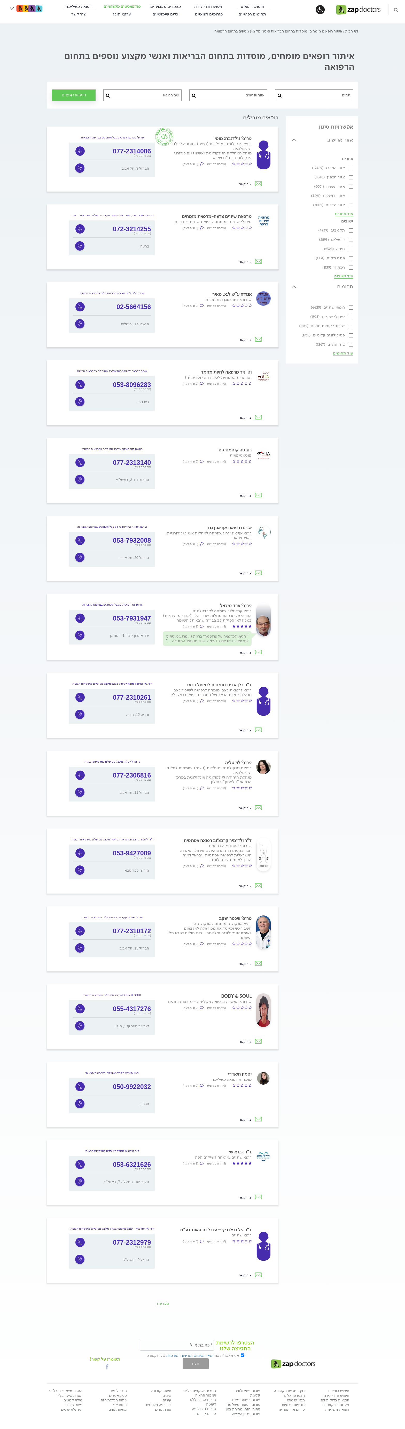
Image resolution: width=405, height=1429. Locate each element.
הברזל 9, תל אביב (135, 168)
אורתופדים (163, 1409)
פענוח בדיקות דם (335, 1405)
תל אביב (332, 230)
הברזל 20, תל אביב (134, 558)
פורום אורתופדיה (292, 1409)
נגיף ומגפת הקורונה (289, 1391)
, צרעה (143, 246)
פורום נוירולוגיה (204, 1409)
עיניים (167, 1400)
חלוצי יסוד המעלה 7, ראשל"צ (126, 1182)
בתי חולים (331, 344)
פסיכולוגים (119, 1391)
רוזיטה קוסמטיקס (235, 450)
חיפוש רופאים (252, 6)
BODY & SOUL (236, 996)
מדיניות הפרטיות (179, 1355)
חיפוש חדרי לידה (208, 6)
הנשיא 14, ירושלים (135, 324)
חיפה (335, 248)
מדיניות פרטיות (293, 1405)
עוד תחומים (343, 353)
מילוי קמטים (73, 1400)
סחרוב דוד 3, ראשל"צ (132, 480)
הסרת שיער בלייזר (68, 1395)
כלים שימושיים (165, 14)
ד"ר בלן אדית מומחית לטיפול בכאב (219, 685)
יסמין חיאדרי (240, 1074)
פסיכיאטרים (118, 1395)
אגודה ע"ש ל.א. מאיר (232, 294)
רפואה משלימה (78, 6)
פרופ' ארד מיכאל (236, 605)
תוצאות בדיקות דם (335, 1400)
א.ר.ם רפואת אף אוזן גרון (229, 528)
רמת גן (334, 267)
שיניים (166, 1395)
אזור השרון (330, 186)
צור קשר (78, 14)
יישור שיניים (73, 1405)
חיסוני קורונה (161, 1391)
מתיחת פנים (117, 1409)
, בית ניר (143, 402)
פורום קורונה (206, 1413)
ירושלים (332, 239)
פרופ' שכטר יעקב (235, 918)
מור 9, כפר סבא (136, 870)
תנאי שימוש (296, 1400)
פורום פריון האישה (246, 1414)
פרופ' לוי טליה (238, 762)
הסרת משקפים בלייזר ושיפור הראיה (199, 1393)
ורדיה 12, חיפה (137, 715)
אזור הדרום (329, 205)
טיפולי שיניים (328, 316)
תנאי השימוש (204, 1355)
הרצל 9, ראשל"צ (136, 1260)
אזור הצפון (330, 177)
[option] (112, 160)
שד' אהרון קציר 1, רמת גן (129, 635)
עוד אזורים (344, 213)
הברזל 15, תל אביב (134, 948)
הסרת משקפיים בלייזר (65, 1391)
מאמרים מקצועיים (165, 6)
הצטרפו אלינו (294, 1395)
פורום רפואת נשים (246, 1400)
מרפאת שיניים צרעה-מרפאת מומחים (217, 216)
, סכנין (144, 1104)
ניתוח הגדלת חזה (114, 1400)
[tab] (322, 143)
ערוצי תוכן (122, 14)
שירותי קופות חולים (322, 325)
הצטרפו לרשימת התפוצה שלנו (235, 1345)
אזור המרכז (329, 167)
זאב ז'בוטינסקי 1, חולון (131, 1026)
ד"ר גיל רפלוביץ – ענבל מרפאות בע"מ (216, 1230)
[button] (107, 1366)
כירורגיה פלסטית (159, 1405)
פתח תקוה (331, 258)
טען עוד (162, 1303)
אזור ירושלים (328, 195)
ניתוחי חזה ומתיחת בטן (243, 1409)
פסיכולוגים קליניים (323, 335)
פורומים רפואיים (209, 14)
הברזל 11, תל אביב (134, 792)
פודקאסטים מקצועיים (122, 6)
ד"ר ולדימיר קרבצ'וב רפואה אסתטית (217, 840)
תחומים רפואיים (252, 14)
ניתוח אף (120, 1405)
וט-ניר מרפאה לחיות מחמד (226, 372)
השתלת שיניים (71, 1409)
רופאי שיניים (328, 307)
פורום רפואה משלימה (243, 1404)
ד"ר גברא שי (240, 1152)
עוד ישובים (343, 276)
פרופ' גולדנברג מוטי (233, 138)
